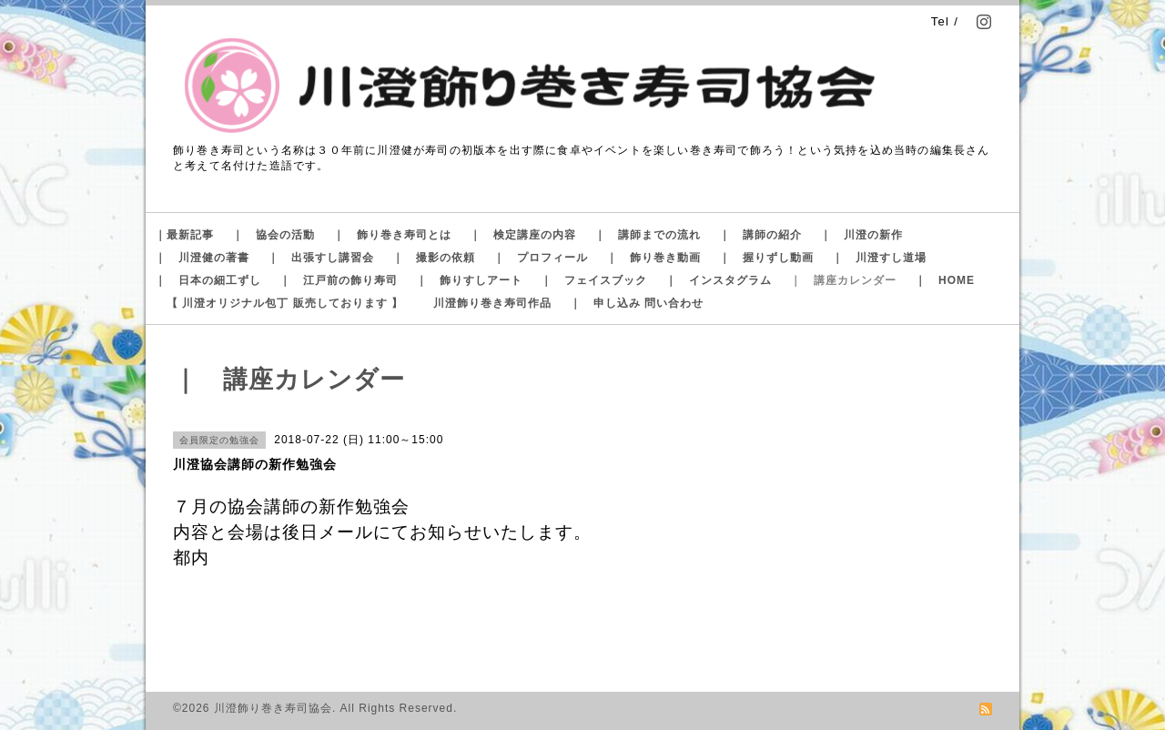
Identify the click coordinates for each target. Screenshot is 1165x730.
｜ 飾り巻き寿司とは (392, 234)
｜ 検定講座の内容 (523, 234)
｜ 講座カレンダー (843, 280)
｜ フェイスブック (594, 280)
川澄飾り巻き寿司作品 (492, 303)
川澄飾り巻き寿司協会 (273, 708)
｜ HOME (945, 280)
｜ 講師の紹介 (760, 234)
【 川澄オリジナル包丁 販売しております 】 (285, 303)
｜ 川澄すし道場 (879, 257)
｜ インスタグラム (718, 280)
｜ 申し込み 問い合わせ (637, 303)
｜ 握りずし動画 (766, 257)
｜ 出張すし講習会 (321, 257)
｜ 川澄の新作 (861, 234)
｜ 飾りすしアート (469, 280)
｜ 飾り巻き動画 (653, 257)
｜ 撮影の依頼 (433, 257)
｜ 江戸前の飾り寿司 (338, 280)
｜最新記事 (184, 234)
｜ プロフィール (540, 257)
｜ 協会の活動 (273, 234)
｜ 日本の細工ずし (208, 280)
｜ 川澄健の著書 (202, 257)
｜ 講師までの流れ (647, 234)
